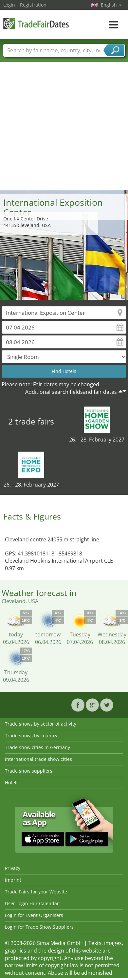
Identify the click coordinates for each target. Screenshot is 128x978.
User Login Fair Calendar (32, 903)
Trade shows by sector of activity (40, 724)
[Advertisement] (61, 125)
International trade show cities (38, 759)
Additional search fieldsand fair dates (71, 391)
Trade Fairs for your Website (36, 892)
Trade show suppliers (28, 771)
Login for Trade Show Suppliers (39, 927)
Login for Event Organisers (34, 915)
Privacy (12, 868)
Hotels (12, 782)
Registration (33, 5)
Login (9, 5)
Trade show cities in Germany (37, 747)
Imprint (13, 880)
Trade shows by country (31, 735)
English (111, 5)
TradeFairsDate (36, 23)
